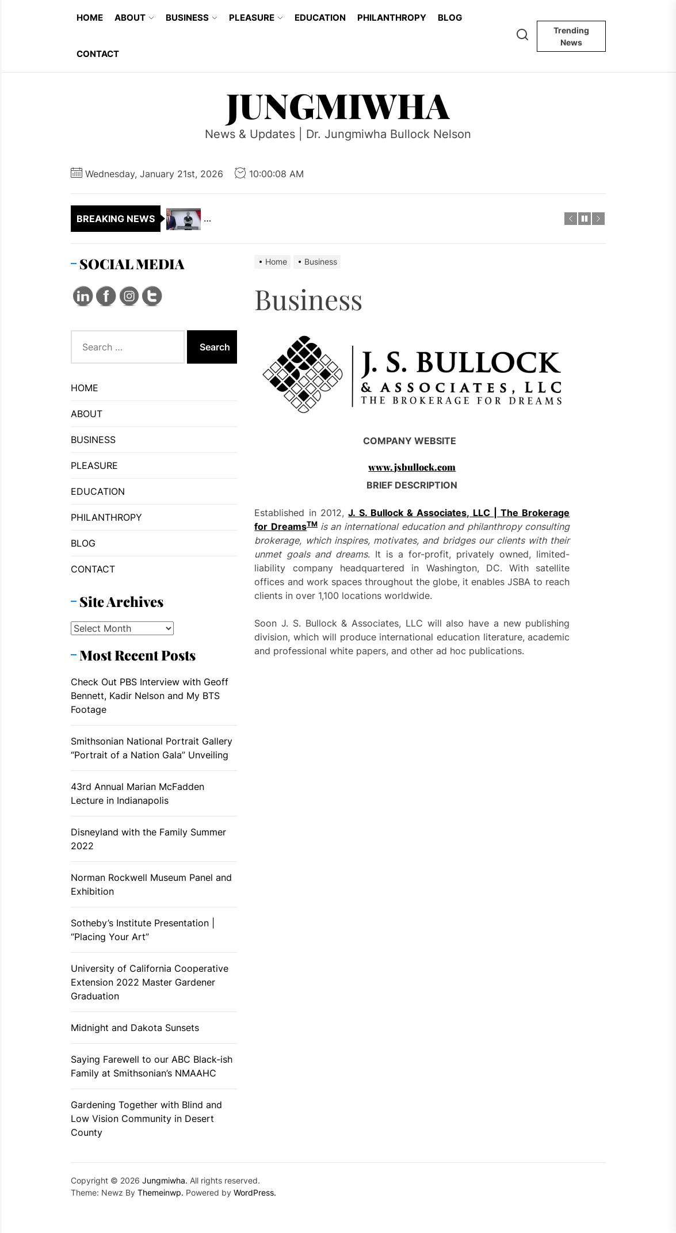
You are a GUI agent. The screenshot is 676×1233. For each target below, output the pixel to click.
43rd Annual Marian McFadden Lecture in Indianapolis (137, 793)
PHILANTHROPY (391, 17)
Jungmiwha (338, 104)
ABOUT (134, 17)
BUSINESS (191, 17)
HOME (90, 17)
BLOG (450, 17)
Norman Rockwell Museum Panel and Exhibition (151, 884)
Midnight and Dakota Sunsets (135, 1027)
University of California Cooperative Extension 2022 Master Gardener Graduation (149, 982)
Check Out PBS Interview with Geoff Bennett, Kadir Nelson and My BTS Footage (149, 695)
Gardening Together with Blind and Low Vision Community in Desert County (146, 1118)
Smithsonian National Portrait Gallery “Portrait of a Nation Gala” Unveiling (151, 748)
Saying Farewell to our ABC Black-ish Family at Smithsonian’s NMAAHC (151, 1066)
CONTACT (98, 53)
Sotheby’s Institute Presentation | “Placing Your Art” (143, 929)
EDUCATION (320, 17)
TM (312, 524)
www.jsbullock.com (412, 467)
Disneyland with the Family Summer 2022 (148, 839)
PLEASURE (256, 17)
